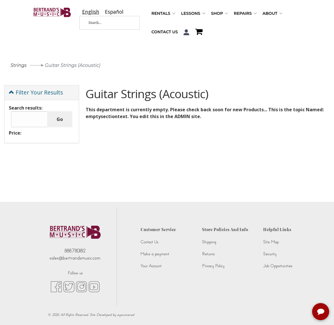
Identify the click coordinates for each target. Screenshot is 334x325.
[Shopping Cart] (197, 32)
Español (114, 12)
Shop (219, 13)
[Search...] (105, 22)
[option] (114, 12)
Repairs (245, 13)
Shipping (209, 242)
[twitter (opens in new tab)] (69, 286)
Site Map (271, 242)
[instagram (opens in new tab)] (81, 286)
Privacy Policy (213, 266)
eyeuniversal (125, 315)
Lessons (193, 13)
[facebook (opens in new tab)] (56, 286)
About (273, 13)
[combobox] (90, 12)
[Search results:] (29, 119)
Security (270, 254)
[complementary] (321, 312)
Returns (208, 254)
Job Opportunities (277, 266)
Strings (19, 65)
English (90, 12)
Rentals (163, 13)
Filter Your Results (36, 92)
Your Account (151, 266)
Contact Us (164, 31)
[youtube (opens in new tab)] (94, 286)
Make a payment (155, 254)
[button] (186, 32)
